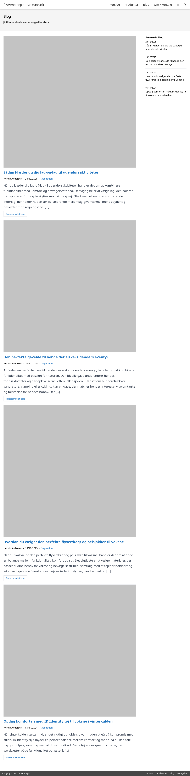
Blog (146, 5)
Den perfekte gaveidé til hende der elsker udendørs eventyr (164, 62)
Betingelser (182, 773)
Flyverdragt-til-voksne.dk (24, 4)
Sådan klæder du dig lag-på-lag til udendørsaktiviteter (163, 47)
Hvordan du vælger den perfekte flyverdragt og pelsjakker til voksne (164, 78)
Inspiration (47, 178)
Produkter (131, 5)
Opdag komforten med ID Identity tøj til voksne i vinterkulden (165, 93)
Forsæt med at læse (15, 214)
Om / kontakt (163, 5)
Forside (115, 5)
